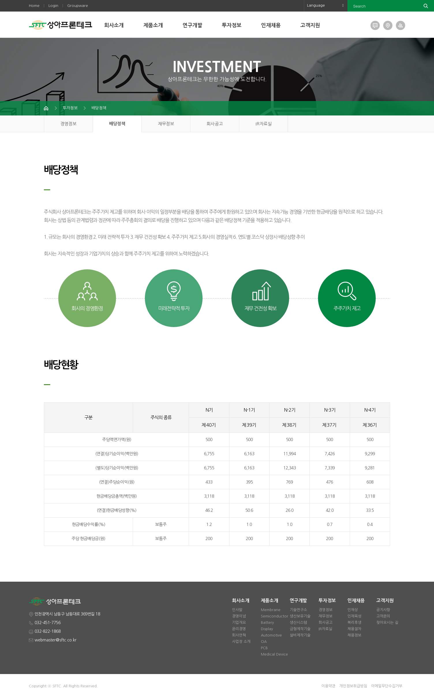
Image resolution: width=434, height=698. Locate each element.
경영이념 (239, 616)
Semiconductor (274, 616)
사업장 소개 (241, 641)
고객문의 (383, 616)
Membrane (270, 610)
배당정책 (98, 108)
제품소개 (153, 25)
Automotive (271, 635)
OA (264, 641)
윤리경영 (239, 629)
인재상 (352, 610)
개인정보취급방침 (353, 686)
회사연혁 (239, 635)
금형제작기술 (300, 629)
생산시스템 (298, 622)
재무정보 (166, 124)
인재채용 (271, 25)
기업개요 (239, 622)
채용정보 (354, 635)
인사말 (237, 610)
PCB (264, 648)
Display (267, 629)
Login (53, 6)
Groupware (77, 6)
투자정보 (232, 25)
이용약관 (328, 686)
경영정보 (68, 124)
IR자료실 (264, 124)
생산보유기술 (300, 616)
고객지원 (310, 25)
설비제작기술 (300, 635)
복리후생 (354, 622)
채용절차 (354, 629)
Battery (267, 622)
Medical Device (274, 654)
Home (34, 6)
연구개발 (192, 25)
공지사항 (383, 610)
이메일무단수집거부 (386, 686)
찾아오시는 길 (387, 622)
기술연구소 (298, 610)
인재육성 (354, 616)
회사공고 (215, 124)
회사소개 (114, 25)
